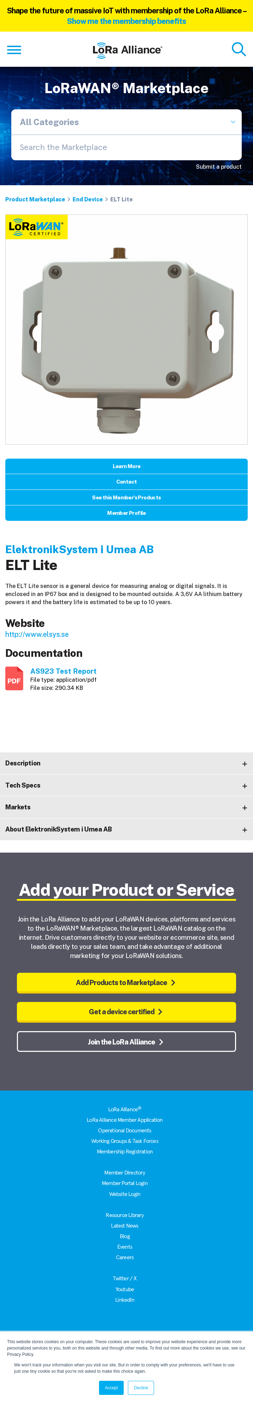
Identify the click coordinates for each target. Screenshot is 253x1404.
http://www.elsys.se (37, 634)
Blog (125, 1236)
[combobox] (126, 147)
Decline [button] (141, 1387)
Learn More (127, 466)
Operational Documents (124, 1130)
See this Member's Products (126, 497)
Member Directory (124, 1173)
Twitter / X (124, 1278)
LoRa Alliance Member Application (124, 1120)
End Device (88, 199)
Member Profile (126, 513)
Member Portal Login (125, 1183)
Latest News (124, 1226)
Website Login (125, 1194)
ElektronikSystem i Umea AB (79, 549)
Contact (126, 482)
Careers (125, 1257)
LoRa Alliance (125, 1109)
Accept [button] (111, 1387)
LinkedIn (124, 1300)
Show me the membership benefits (126, 21)
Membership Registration (125, 1151)
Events (124, 1247)
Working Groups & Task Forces (124, 1141)
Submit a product (219, 166)
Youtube (125, 1289)
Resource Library (124, 1215)
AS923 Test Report (63, 671)
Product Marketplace (35, 199)
